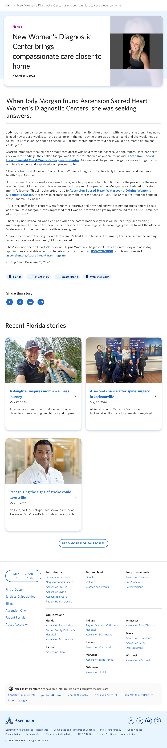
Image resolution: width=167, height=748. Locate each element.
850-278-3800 (102, 251)
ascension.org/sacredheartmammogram (36, 255)
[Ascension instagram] (157, 720)
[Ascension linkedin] (139, 720)
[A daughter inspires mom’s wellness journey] (41, 393)
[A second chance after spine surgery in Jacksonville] (121, 393)
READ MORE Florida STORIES (83, 543)
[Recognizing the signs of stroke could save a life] (41, 494)
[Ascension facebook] (131, 720)
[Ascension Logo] (20, 723)
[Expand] (7, 5)
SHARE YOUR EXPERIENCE (23, 575)
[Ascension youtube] (148, 720)
